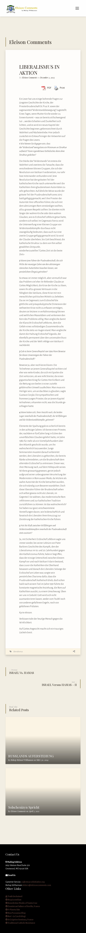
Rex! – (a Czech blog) (15, 916)
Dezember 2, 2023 (47, 77)
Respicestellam (13, 900)
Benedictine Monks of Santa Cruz (21, 903)
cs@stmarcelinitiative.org (33, 882)
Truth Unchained (13, 896)
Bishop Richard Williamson (22, 760)
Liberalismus (18, 652)
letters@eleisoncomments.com (37, 885)
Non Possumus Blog (15, 913)
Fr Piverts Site (12, 910)
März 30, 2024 (42, 760)
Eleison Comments (29, 77)
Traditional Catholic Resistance (20, 923)
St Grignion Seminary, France (19, 919)
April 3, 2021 (34, 811)
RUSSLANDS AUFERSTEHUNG (31, 756)
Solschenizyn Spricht (23, 807)
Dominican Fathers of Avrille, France (22, 906)
